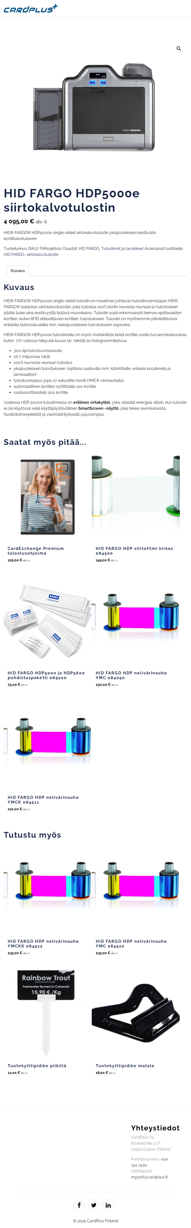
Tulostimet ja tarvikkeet (122, 248)
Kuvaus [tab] (18, 270)
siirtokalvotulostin (42, 254)
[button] (178, 48)
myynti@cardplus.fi (149, 1177)
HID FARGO (89, 248)
